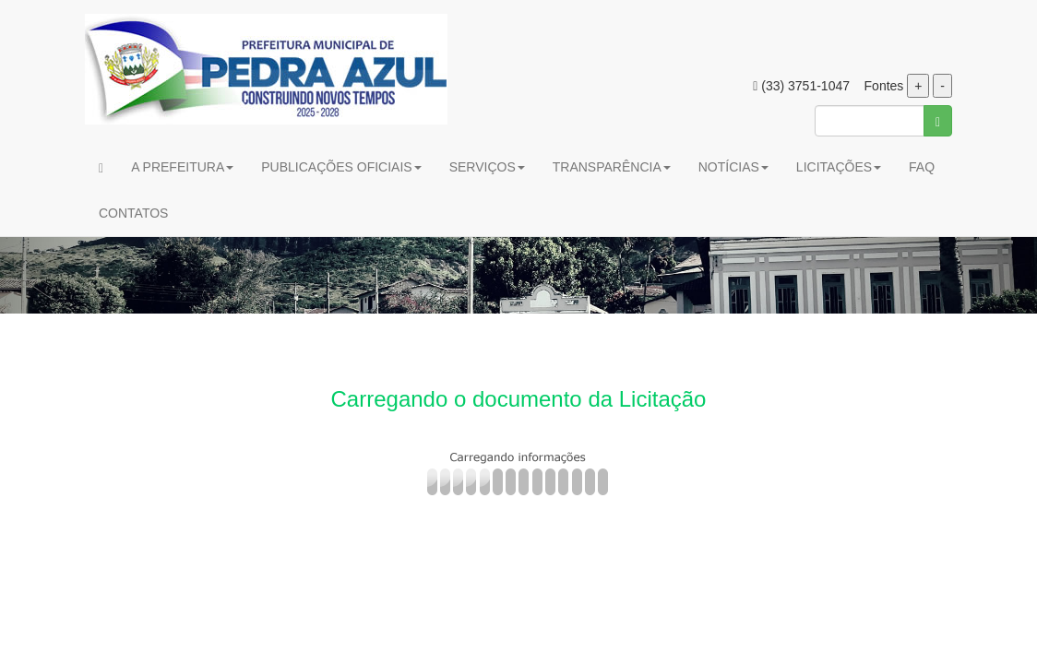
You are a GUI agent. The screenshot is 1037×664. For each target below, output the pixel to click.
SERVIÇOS (487, 167)
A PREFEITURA (182, 167)
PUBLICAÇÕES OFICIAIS (341, 167)
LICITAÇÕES (838, 167)
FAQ (922, 167)
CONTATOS (133, 213)
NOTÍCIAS (733, 167)
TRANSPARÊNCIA (612, 167)
